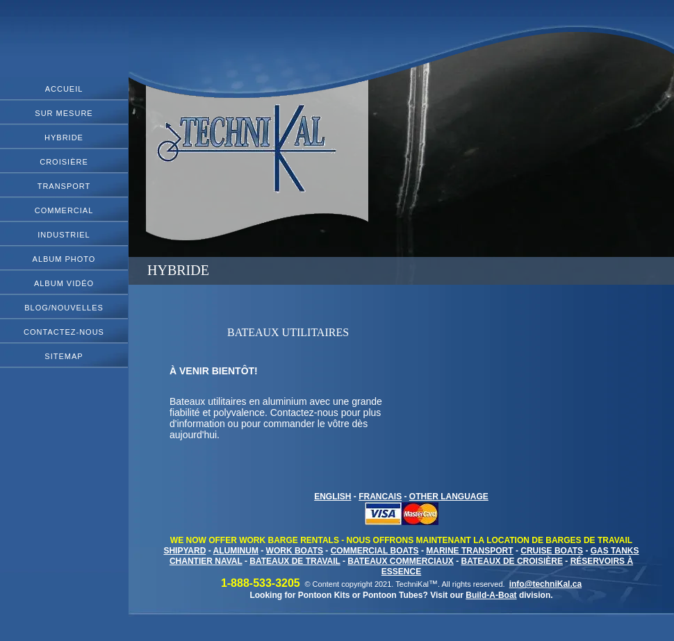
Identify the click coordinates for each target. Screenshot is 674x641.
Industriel (64, 235)
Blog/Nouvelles (64, 307)
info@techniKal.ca (545, 584)
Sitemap (63, 356)
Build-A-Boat (491, 595)
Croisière (64, 162)
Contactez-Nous (64, 332)
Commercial (64, 210)
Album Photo (64, 259)
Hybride (63, 137)
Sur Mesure (63, 113)
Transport (64, 186)
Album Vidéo (64, 283)
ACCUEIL (64, 89)
